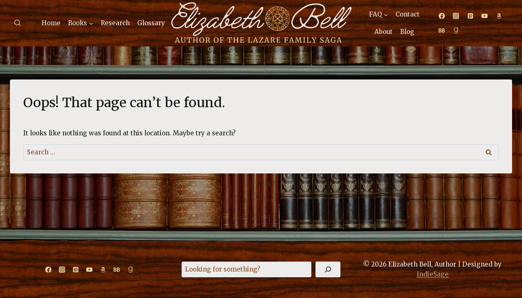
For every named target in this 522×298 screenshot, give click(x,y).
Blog (407, 32)
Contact (408, 14)
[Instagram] (456, 16)
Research (115, 23)
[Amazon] (499, 16)
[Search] (328, 269)
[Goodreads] (456, 30)
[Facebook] (441, 16)
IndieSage (433, 274)
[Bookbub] (441, 30)
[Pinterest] (470, 16)
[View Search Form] (17, 23)
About (383, 32)
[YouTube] (484, 16)
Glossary (151, 23)
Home (51, 23)
